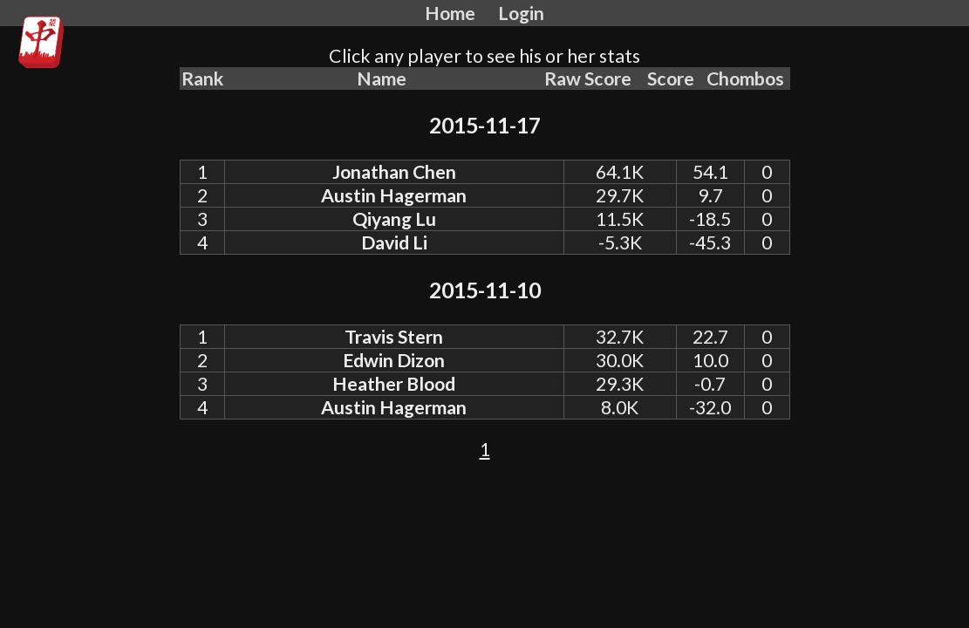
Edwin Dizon (394, 360)
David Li (394, 242)
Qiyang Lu (394, 219)
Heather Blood (393, 383)
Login (521, 13)
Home (450, 13)
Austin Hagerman (394, 195)
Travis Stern (394, 336)
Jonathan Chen (394, 171)
